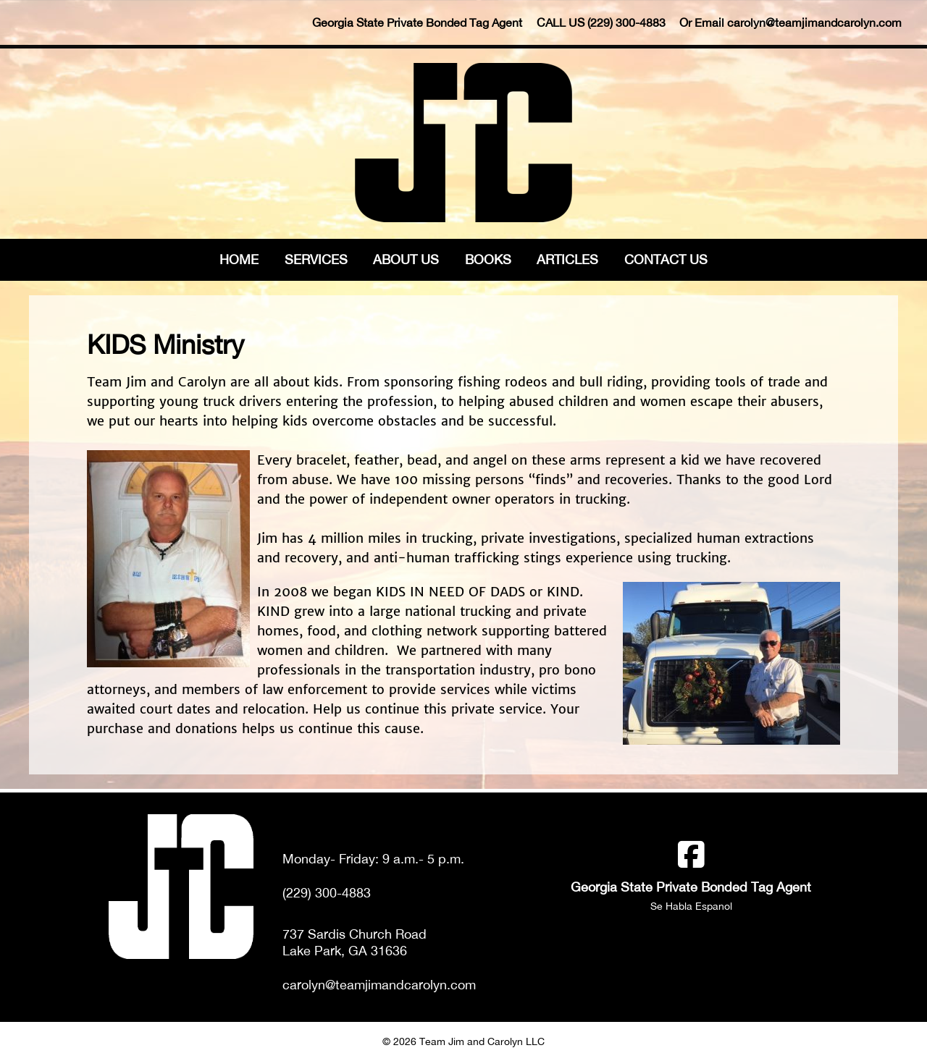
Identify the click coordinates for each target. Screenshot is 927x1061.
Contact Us (666, 259)
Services (316, 259)
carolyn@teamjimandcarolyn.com (814, 22)
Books (488, 259)
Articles (567, 259)
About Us (406, 259)
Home (239, 259)
